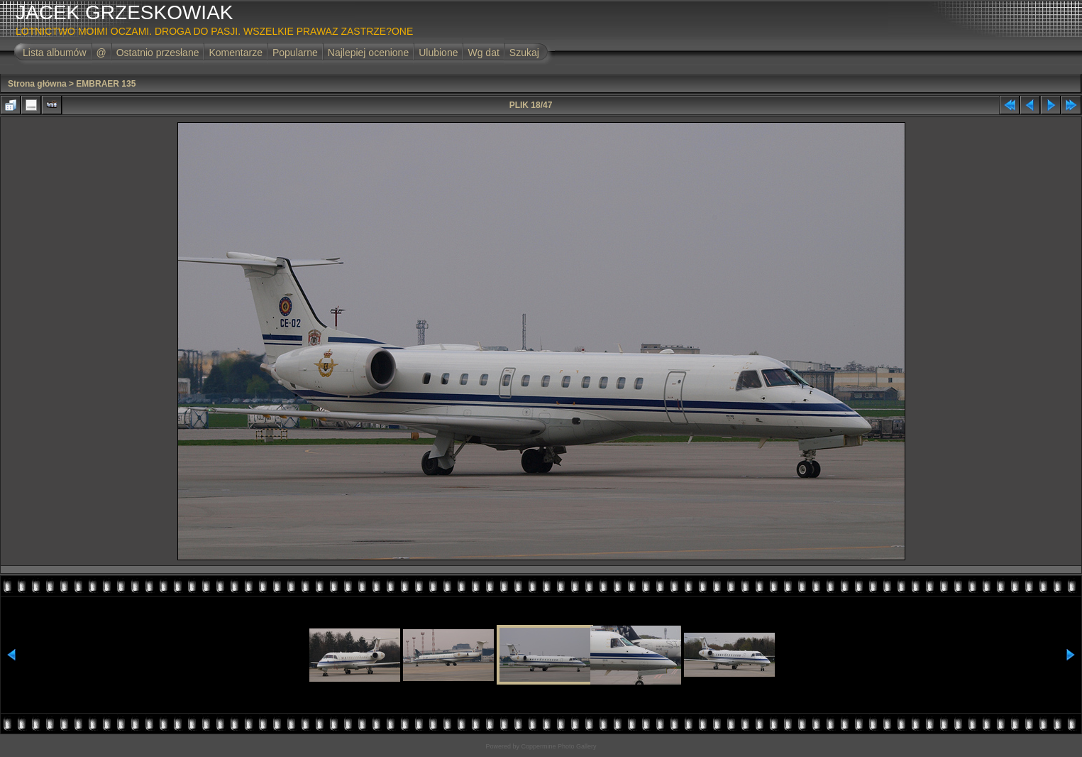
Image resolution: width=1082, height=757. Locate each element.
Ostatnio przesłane (157, 52)
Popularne (295, 52)
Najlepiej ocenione (368, 52)
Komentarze (235, 52)
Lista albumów (55, 52)
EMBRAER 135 (106, 84)
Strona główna (37, 84)
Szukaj (524, 52)
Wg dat (483, 52)
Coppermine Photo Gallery (558, 746)
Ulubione (438, 52)
